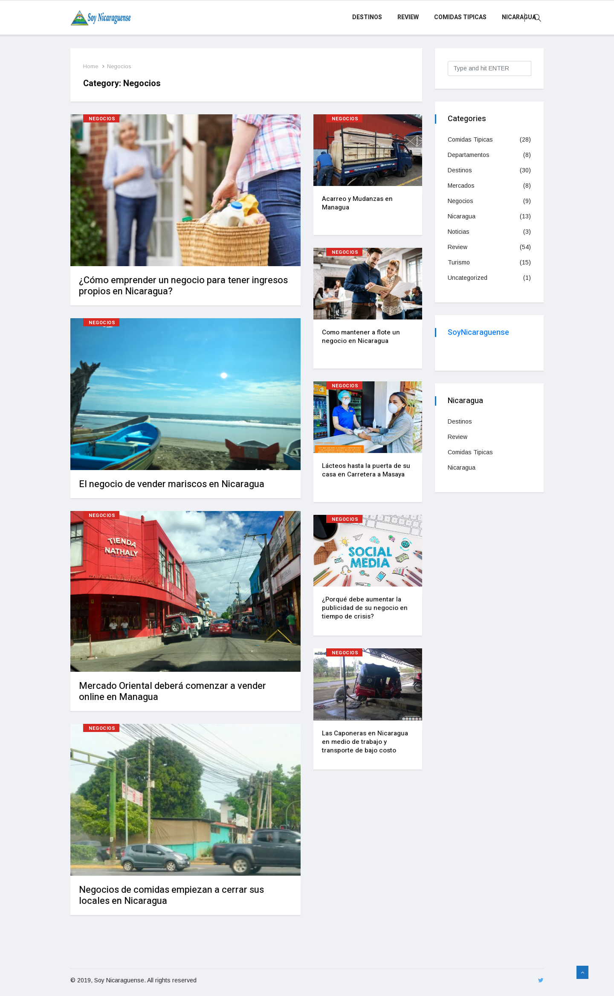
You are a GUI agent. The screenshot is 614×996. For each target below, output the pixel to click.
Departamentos (468, 154)
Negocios (119, 66)
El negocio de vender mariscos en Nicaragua (171, 484)
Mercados (461, 185)
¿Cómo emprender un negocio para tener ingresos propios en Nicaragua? (183, 285)
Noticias (458, 231)
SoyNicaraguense (478, 332)
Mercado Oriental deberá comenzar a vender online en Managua (172, 691)
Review (408, 17)
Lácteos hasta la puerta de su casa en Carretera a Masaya (366, 470)
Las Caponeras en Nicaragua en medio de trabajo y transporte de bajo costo (365, 742)
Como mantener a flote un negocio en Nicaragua (361, 337)
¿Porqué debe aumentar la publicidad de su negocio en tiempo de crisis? (365, 608)
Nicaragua (519, 17)
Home (90, 66)
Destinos (367, 17)
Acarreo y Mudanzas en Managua (357, 203)
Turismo (459, 262)
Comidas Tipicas (460, 17)
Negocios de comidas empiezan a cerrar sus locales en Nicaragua (171, 895)
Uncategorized (467, 277)
